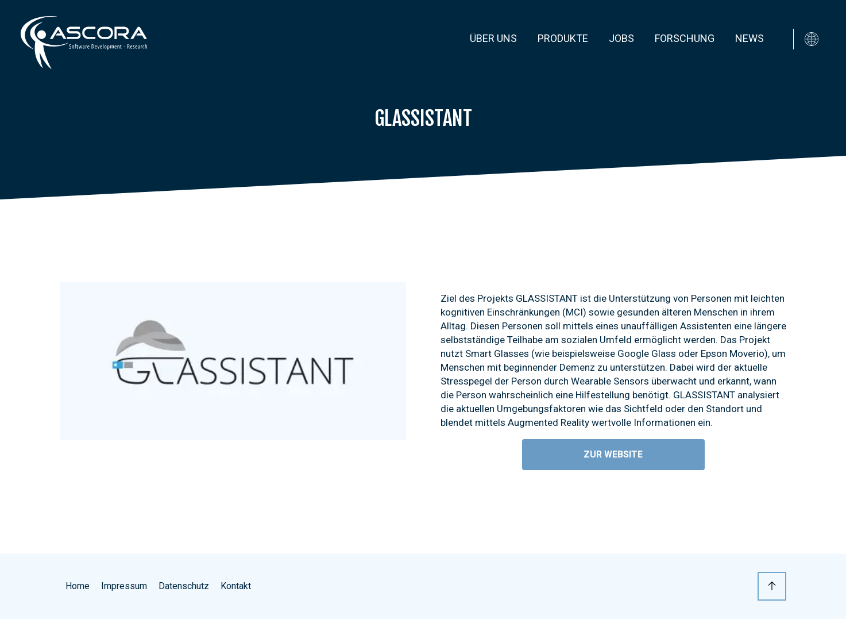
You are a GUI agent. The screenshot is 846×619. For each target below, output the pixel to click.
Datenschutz (184, 585)
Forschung (684, 38)
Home (77, 585)
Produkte (563, 38)
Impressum (124, 585)
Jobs (621, 38)
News (749, 38)
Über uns (493, 38)
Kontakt (236, 585)
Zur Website (613, 454)
